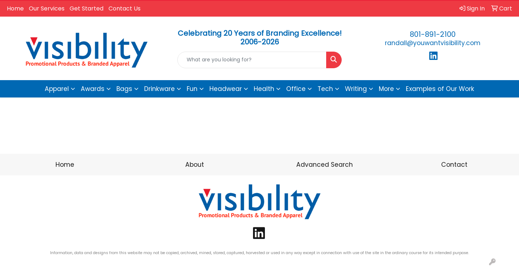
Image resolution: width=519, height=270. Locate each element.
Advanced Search (324, 164)
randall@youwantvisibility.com (432, 43)
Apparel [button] (57, 88)
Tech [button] (325, 88)
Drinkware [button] (159, 88)
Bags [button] (124, 88)
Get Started (86, 8)
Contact (454, 164)
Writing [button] (356, 88)
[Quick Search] (252, 60)
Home (15, 8)
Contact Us (124, 8)
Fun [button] (192, 88)
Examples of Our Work (440, 88)
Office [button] (296, 88)
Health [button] (264, 88)
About (194, 164)
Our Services (47, 8)
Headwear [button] (225, 88)
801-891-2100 (433, 34)
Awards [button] (93, 88)
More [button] (386, 88)
